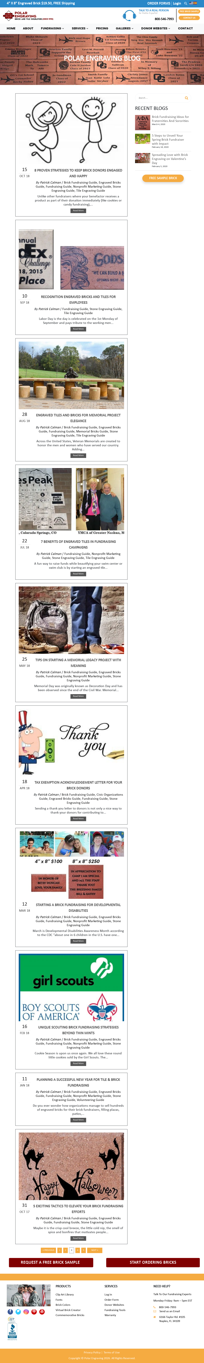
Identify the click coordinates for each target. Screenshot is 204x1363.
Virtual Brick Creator (68, 1310)
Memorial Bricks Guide (92, 431)
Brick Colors (63, 1305)
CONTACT (185, 28)
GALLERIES (125, 28)
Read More (78, 210)
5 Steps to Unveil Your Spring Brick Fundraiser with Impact (168, 140)
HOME (11, 28)
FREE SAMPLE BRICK (163, 178)
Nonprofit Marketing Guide (92, 186)
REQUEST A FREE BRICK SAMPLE (50, 1263)
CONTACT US (189, 18)
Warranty (110, 1315)
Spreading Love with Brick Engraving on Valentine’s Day (170, 159)
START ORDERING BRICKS (153, 1263)
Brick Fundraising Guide (80, 182)
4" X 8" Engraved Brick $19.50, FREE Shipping (41, 3)
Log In (108, 1294)
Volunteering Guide (90, 1100)
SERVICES (80, 28)
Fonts (59, 1300)
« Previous (48, 1250)
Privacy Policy (92, 1352)
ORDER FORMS (158, 4)
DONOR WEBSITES (155, 28)
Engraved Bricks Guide (64, 799)
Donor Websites (114, 1305)
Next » (94, 1250)
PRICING (102, 28)
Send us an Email (169, 1311)
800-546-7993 (156, 19)
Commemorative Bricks (70, 1315)
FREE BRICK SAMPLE (189, 11)
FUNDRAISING (52, 28)
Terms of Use (112, 1352)
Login (177, 4)
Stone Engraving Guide (106, 309)
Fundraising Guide (58, 186)
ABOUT (28, 28)
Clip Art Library (65, 1294)
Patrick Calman (50, 182)
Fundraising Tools (115, 1310)
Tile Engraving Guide (90, 190)
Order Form (112, 1300)
